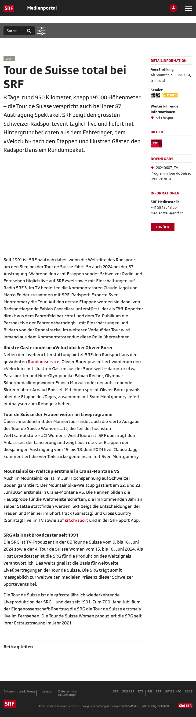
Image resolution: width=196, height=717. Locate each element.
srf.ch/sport (76, 520)
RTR (158, 691)
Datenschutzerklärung (19, 691)
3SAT (188, 691)
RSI (149, 691)
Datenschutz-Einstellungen (67, 693)
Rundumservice (43, 362)
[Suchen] (13, 30)
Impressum (46, 691)
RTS (141, 691)
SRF (115, 691)
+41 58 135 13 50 (164, 207)
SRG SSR (128, 691)
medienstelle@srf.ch (167, 213)
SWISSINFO (173, 691)
